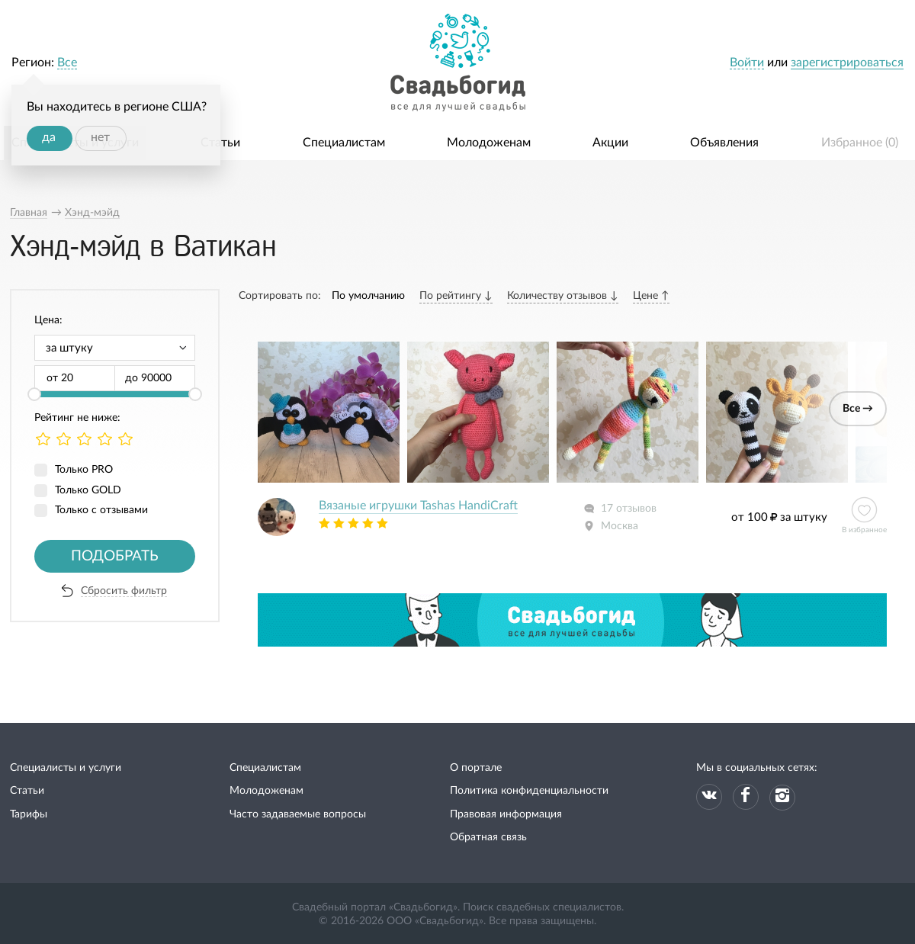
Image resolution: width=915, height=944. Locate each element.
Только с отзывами (101, 510)
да (49, 137)
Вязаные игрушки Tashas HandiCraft (418, 505)
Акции (610, 142)
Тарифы (28, 814)
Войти (747, 62)
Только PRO (84, 469)
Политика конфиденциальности (529, 790)
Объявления (724, 142)
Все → (858, 408)
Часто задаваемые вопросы (298, 814)
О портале (476, 768)
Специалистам (344, 142)
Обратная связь (488, 837)
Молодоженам (489, 142)
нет (100, 137)
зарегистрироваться (847, 62)
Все (67, 62)
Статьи (220, 142)
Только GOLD (88, 490)
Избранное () (859, 142)
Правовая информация (506, 814)
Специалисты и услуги (65, 768)
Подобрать (115, 556)
